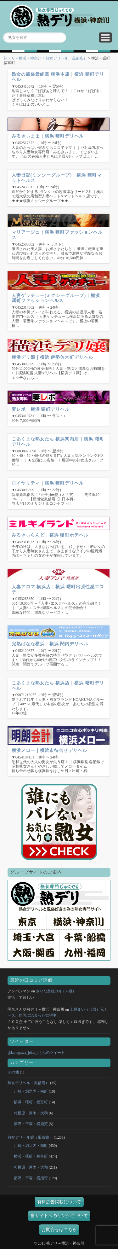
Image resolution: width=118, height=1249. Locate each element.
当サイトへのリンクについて (59, 1215)
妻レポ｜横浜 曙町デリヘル (41, 409)
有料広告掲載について (59, 1202)
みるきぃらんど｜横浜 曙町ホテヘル (50, 535)
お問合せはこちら (59, 1229)
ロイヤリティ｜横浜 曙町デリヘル (48, 483)
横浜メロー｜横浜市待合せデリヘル (49, 750)
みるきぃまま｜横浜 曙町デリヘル (48, 136)
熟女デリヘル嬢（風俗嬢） (30, 1137)
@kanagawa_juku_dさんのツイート (36, 1052)
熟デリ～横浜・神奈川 (23, 58)
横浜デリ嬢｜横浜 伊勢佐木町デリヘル (52, 357)
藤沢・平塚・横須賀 (31, 1124)
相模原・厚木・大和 (31, 1113)
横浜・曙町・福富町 (31, 1102)
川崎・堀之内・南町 (31, 1091)
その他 (13, 1072)
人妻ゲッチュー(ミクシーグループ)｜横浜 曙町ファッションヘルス (56, 298)
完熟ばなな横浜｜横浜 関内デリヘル (50, 644)
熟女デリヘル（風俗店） (66, 58)
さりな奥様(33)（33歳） (56, 991)
